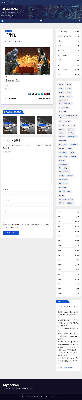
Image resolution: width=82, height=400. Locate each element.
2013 (59, 274)
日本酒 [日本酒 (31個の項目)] (62, 160)
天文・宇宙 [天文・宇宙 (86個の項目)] (63, 145)
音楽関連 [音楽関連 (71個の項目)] (70, 203)
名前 (5, 189)
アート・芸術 (62, 31)
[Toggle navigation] (41, 21)
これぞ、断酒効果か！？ (9, 127)
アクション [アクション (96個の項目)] (63, 100)
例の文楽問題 (44, 99)
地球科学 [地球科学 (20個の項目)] (62, 141)
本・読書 (61, 50)
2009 (60, 293)
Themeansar (56, 397)
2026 (60, 212)
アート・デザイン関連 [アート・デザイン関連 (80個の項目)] (66, 104)
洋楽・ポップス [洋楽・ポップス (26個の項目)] (64, 172)
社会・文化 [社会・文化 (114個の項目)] (63, 183)
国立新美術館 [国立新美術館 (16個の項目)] (72, 137)
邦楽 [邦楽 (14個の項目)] (61, 195)
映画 (59, 46)
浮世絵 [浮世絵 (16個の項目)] (70, 176)
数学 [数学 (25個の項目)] (70, 148)
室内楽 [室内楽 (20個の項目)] (73, 145)
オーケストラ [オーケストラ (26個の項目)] (63, 108)
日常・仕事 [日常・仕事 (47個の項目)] (63, 156)
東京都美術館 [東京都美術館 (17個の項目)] (63, 164)
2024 (60, 221)
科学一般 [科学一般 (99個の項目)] (62, 187)
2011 (59, 284)
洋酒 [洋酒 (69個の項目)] (61, 176)
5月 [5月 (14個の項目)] (61, 92)
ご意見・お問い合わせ (65, 367)
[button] (79, 21)
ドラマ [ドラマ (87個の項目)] (62, 125)
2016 (59, 260)
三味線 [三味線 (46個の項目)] (71, 129)
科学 (59, 60)
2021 (59, 236)
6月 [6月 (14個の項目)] (69, 92)
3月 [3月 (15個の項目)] (61, 88)
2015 (59, 265)
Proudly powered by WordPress (31, 397)
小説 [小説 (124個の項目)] (61, 148)
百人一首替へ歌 (63, 55)
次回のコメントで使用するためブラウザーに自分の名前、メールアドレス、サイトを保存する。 (26, 226)
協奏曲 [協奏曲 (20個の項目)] (62, 133)
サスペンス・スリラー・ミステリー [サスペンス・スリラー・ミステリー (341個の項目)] (68, 116)
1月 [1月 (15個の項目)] (61, 84)
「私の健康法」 (11, 99)
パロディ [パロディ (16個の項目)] (71, 125)
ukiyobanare (9, 9)
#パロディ (20, 41)
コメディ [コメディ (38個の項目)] (62, 112)
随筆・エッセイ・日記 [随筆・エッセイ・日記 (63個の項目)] (66, 199)
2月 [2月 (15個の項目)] (68, 84)
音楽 (59, 74)
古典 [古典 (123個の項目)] (61, 137)
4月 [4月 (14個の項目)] (69, 88)
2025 (60, 217)
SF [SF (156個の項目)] (69, 96)
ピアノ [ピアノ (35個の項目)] (62, 129)
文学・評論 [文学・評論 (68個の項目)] (63, 152)
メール (6, 200)
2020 (60, 241)
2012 (59, 279)
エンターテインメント (65, 36)
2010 (59, 289)
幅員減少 (26, 127)
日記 (59, 41)
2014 (59, 269)
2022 (60, 231)
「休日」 (11, 35)
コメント (7, 152)
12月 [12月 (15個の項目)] (61, 96)
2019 (59, 245)
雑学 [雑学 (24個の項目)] (61, 203)
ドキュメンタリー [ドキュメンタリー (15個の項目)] (64, 121)
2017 (59, 255)
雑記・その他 (8, 31)
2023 (60, 226)
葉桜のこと (44, 127)
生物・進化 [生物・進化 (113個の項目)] (63, 180)
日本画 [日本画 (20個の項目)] (73, 156)
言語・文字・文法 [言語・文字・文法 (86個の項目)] (65, 191)
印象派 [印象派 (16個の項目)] (71, 133)
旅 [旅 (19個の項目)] (72, 152)
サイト (5, 211)
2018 (59, 250)
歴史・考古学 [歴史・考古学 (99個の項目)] (63, 168)
